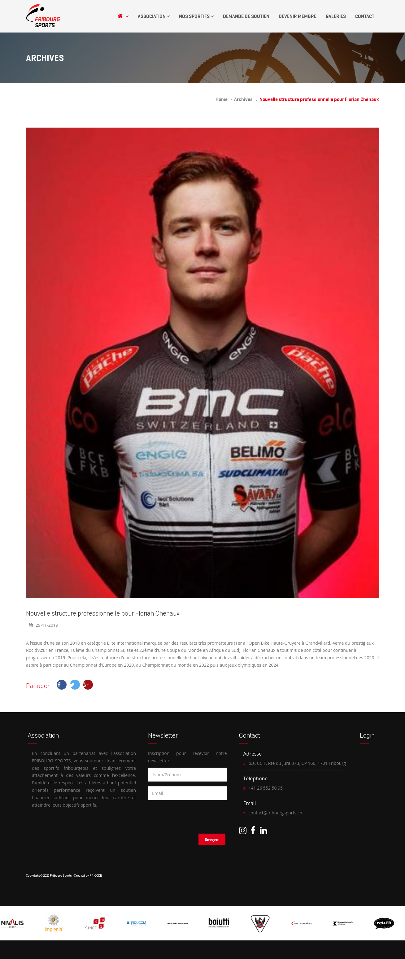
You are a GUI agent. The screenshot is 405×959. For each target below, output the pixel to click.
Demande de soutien (246, 16)
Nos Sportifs (196, 16)
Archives (243, 99)
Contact (364, 16)
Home (222, 99)
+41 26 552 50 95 (266, 788)
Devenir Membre (297, 16)
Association (154, 16)
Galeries (336, 16)
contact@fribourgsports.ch (276, 813)
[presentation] (188, 815)
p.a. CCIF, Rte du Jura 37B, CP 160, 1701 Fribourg (297, 763)
